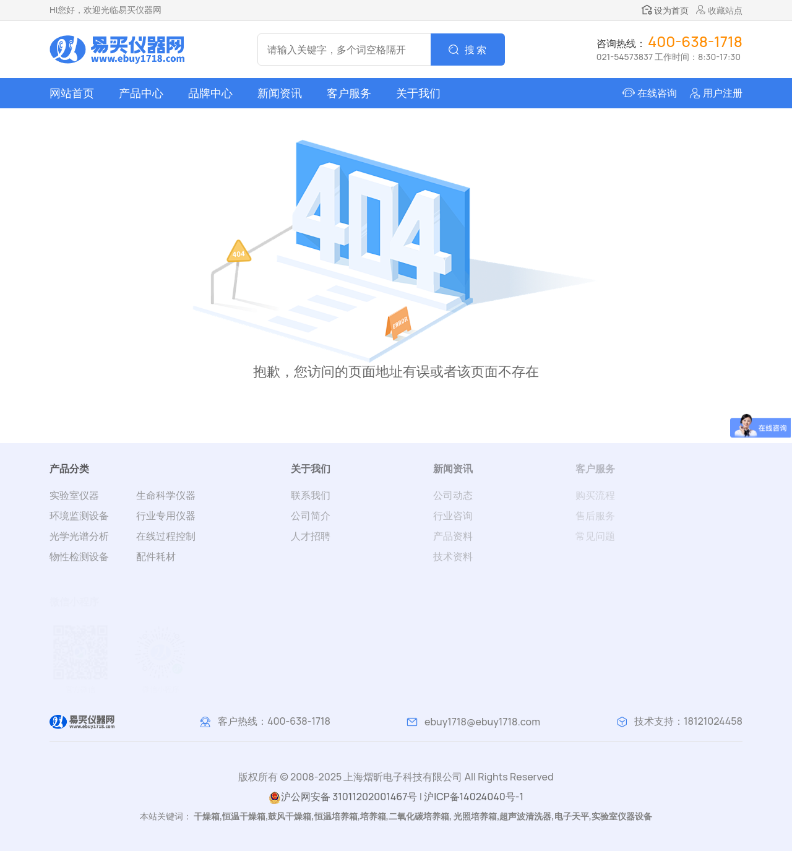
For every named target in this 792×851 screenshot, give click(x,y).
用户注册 (722, 93)
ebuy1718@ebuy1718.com (482, 721)
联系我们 (310, 495)
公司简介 (310, 515)
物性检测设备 (79, 556)
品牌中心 (210, 92)
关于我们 (418, 92)
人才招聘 (310, 536)
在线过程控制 (166, 536)
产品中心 (141, 92)
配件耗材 (156, 556)
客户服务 (349, 92)
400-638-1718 (298, 721)
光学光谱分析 (79, 536)
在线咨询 (657, 93)
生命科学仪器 (166, 495)
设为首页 (665, 10)
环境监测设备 (79, 515)
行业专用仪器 (166, 515)
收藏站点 (719, 10)
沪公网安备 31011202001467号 (343, 797)
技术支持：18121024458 (688, 721)
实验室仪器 (74, 495)
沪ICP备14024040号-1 (473, 796)
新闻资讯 (279, 92)
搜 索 (475, 49)
